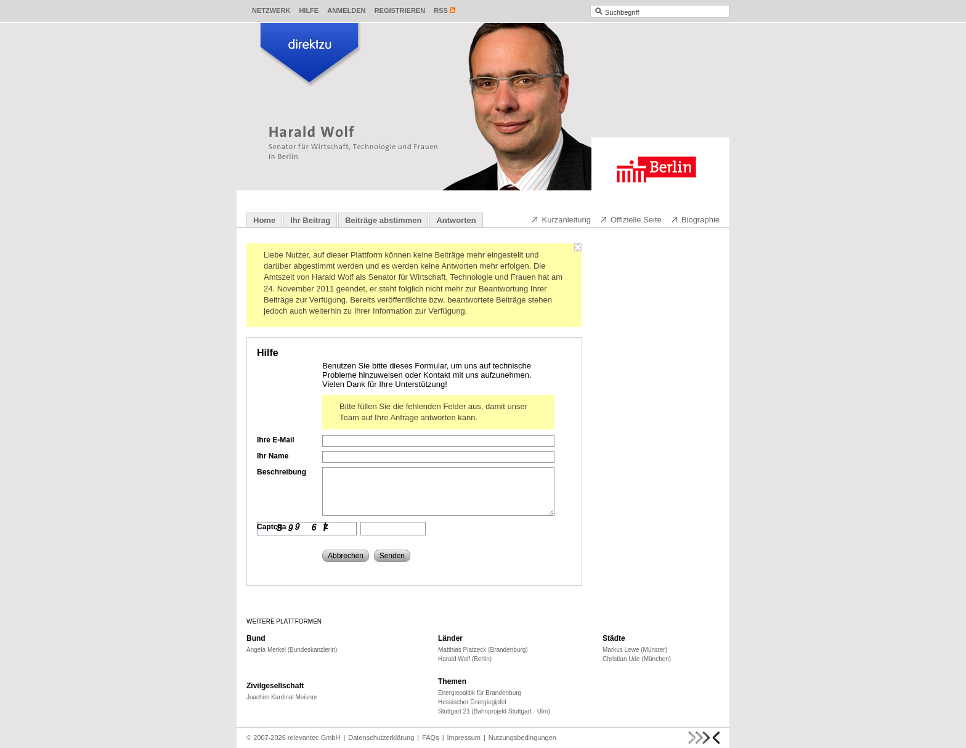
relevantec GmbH (314, 737)
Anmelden (346, 10)
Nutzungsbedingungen (522, 737)
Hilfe (309, 10)
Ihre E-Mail (275, 440)
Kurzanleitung (560, 219)
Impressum (464, 737)
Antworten (456, 220)
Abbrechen (345, 555)
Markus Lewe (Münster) (635, 649)
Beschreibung (281, 472)
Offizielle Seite (630, 219)
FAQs (430, 737)
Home (264, 220)
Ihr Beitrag (310, 220)
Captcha (271, 526)
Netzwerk (271, 10)
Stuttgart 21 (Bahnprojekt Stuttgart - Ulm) (494, 711)
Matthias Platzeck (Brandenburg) (483, 649)
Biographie (695, 219)
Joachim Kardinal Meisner (281, 697)
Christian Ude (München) (637, 659)
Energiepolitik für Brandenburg (479, 692)
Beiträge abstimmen (383, 220)
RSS (441, 10)
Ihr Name (272, 456)
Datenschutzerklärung (381, 737)
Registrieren (400, 10)
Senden (392, 555)
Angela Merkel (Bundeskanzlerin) (291, 649)
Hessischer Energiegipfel (472, 702)
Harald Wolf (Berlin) (465, 659)
